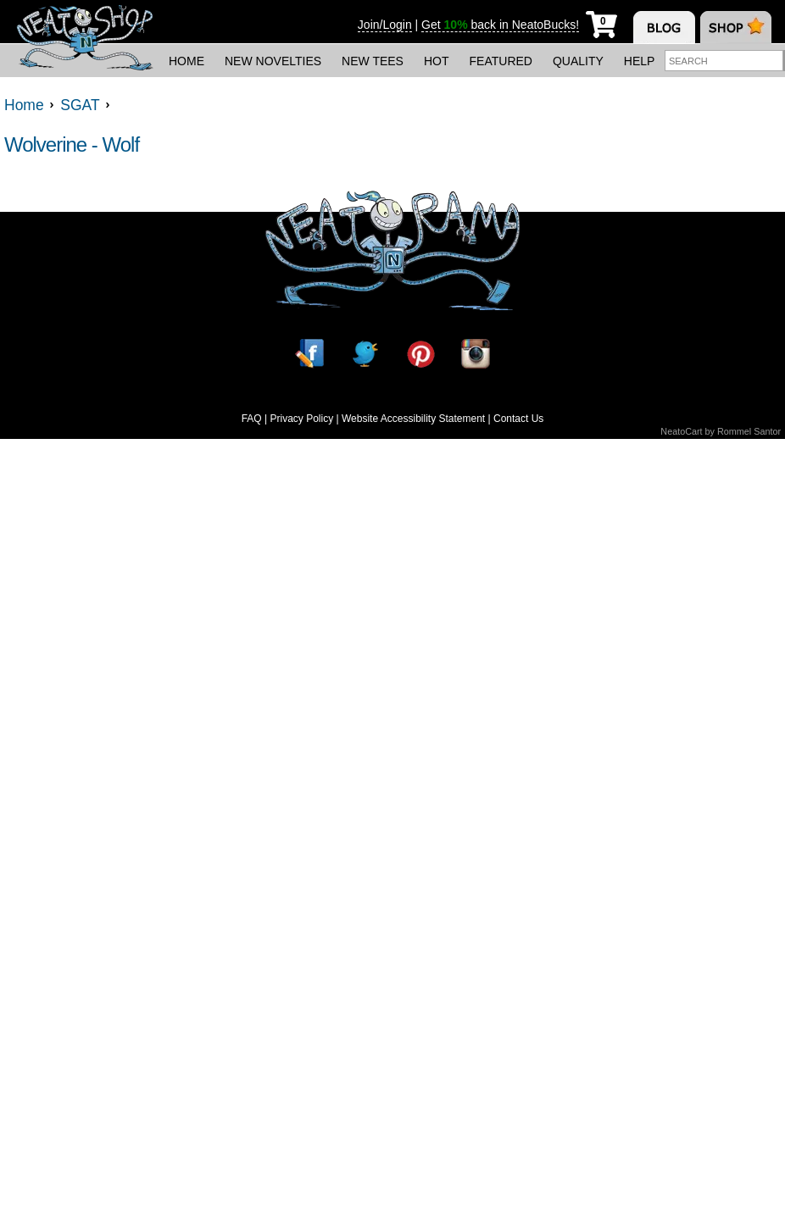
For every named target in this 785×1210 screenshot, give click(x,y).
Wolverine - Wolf (71, 144)
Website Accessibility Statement (413, 419)
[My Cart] (601, 21)
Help (639, 61)
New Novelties (273, 61)
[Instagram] (475, 353)
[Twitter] (364, 353)
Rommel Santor (749, 431)
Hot (436, 61)
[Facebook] (309, 353)
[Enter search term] (724, 60)
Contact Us (518, 419)
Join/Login (385, 24)
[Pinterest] (420, 353)
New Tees (373, 61)
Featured (501, 61)
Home (186, 61)
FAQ (252, 419)
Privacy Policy (301, 419)
